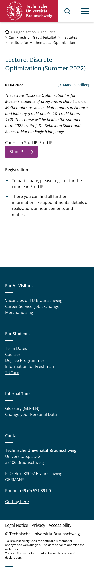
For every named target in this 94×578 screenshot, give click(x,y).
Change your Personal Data (31, 414)
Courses (13, 354)
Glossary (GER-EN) (22, 408)
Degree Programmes (25, 360)
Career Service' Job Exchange (32, 306)
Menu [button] (85, 11)
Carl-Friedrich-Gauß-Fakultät (32, 37)
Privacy (38, 525)
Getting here (17, 501)
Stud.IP (16, 151)
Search (67, 11)
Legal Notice (16, 525)
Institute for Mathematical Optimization (42, 42)
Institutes (69, 37)
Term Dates (16, 348)
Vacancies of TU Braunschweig (33, 300)
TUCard (12, 372)
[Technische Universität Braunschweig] (7, 32)
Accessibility (60, 525)
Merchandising (19, 312)
